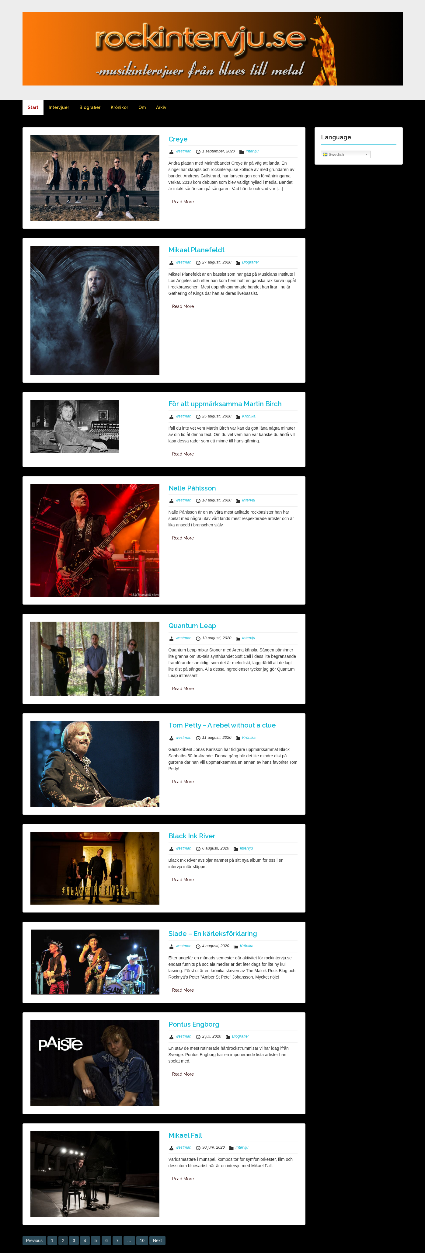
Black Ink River (192, 836)
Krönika (249, 416)
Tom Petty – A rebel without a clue (222, 725)
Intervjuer (59, 107)
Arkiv (161, 107)
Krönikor (119, 107)
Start (33, 107)
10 (142, 1240)
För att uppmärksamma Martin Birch (225, 404)
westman (183, 151)
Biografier (89, 107)
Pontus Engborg (194, 1024)
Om (142, 107)
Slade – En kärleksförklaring (213, 933)
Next (157, 1240)
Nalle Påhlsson (192, 488)
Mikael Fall (185, 1135)
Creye (178, 139)
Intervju (252, 151)
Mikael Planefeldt (197, 250)
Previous (34, 1240)
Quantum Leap (192, 626)
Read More (183, 201)
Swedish (333, 154)
